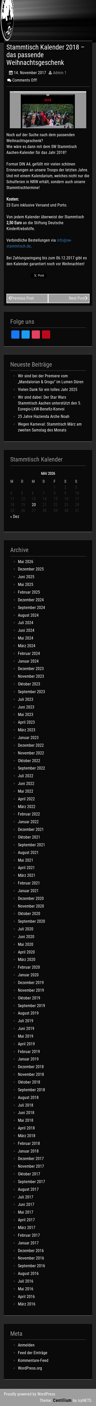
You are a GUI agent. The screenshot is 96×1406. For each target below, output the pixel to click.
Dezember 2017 (31, 1158)
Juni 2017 (26, 1204)
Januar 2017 (28, 1243)
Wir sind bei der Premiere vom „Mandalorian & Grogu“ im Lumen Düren (50, 378)
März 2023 (26, 729)
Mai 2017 (25, 1212)
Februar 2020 (29, 967)
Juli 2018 (25, 1105)
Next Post (78, 298)
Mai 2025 (25, 584)
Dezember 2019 (31, 982)
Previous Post (21, 298)
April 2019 (26, 1043)
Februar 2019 (29, 1051)
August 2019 (28, 1013)
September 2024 (31, 607)
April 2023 (26, 722)
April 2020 (26, 952)
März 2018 (26, 1135)
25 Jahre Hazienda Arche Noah (43, 416)
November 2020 (31, 906)
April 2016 (26, 1296)
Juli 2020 (25, 929)
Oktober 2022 (29, 760)
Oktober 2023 (29, 684)
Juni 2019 (26, 1028)
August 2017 (28, 1189)
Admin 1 (58, 72)
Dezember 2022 (31, 745)
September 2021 (31, 844)
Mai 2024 (25, 638)
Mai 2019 (25, 1036)
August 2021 (28, 852)
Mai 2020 (25, 944)
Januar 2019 (28, 1059)
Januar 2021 (28, 890)
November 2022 (31, 753)
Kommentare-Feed (33, 1360)
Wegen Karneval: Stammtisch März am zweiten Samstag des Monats (50, 427)
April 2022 (26, 799)
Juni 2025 (26, 576)
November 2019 (31, 990)
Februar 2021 (29, 883)
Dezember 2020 (31, 898)
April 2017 (26, 1219)
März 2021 (26, 875)
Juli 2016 (25, 1281)
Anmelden (26, 1345)
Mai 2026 (25, 561)
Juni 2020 (26, 936)
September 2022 (31, 768)
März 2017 (26, 1227)
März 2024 (26, 645)
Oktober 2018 (29, 1082)
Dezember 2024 (31, 599)
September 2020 (31, 921)
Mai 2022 (25, 791)
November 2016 (31, 1258)
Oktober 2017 (29, 1174)
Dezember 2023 (31, 668)
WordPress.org (30, 1368)
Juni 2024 (26, 630)
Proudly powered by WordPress (29, 1394)
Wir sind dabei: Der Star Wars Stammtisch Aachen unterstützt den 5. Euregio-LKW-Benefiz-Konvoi (49, 403)
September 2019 (31, 1005)
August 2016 (28, 1273)
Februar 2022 (29, 814)
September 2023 (31, 691)
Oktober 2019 (29, 998)
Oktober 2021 (29, 837)
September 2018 (31, 1089)
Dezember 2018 (31, 1066)
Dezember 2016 (31, 1250)
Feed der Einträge (32, 1352)
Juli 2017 (25, 1197)
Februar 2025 (29, 592)
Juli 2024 (25, 622)
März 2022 (26, 806)
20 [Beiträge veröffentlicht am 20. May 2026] (34, 504)
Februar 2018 (29, 1143)
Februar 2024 (29, 653)
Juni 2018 (26, 1112)
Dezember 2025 (31, 569)
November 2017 (31, 1166)
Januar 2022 (28, 821)
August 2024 (28, 615)
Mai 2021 (25, 860)
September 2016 (31, 1265)
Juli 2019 (25, 1020)
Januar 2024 (28, 661)
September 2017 (31, 1181)
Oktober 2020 (29, 913)
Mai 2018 (25, 1120)
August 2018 (28, 1097)
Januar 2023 (28, 737)
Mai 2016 (25, 1288)
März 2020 (26, 959)
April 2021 (26, 867)
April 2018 (26, 1128)
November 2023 (31, 676)
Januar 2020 (28, 974)
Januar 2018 (28, 1151)
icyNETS (84, 1400)
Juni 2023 (26, 707)
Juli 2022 (25, 775)
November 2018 (31, 1074)
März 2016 (26, 1304)
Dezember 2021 (31, 829)
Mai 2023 (25, 714)
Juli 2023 (25, 699)
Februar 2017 (29, 1235)
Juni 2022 (26, 783)
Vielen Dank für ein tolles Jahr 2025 (47, 389)
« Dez (14, 516)
